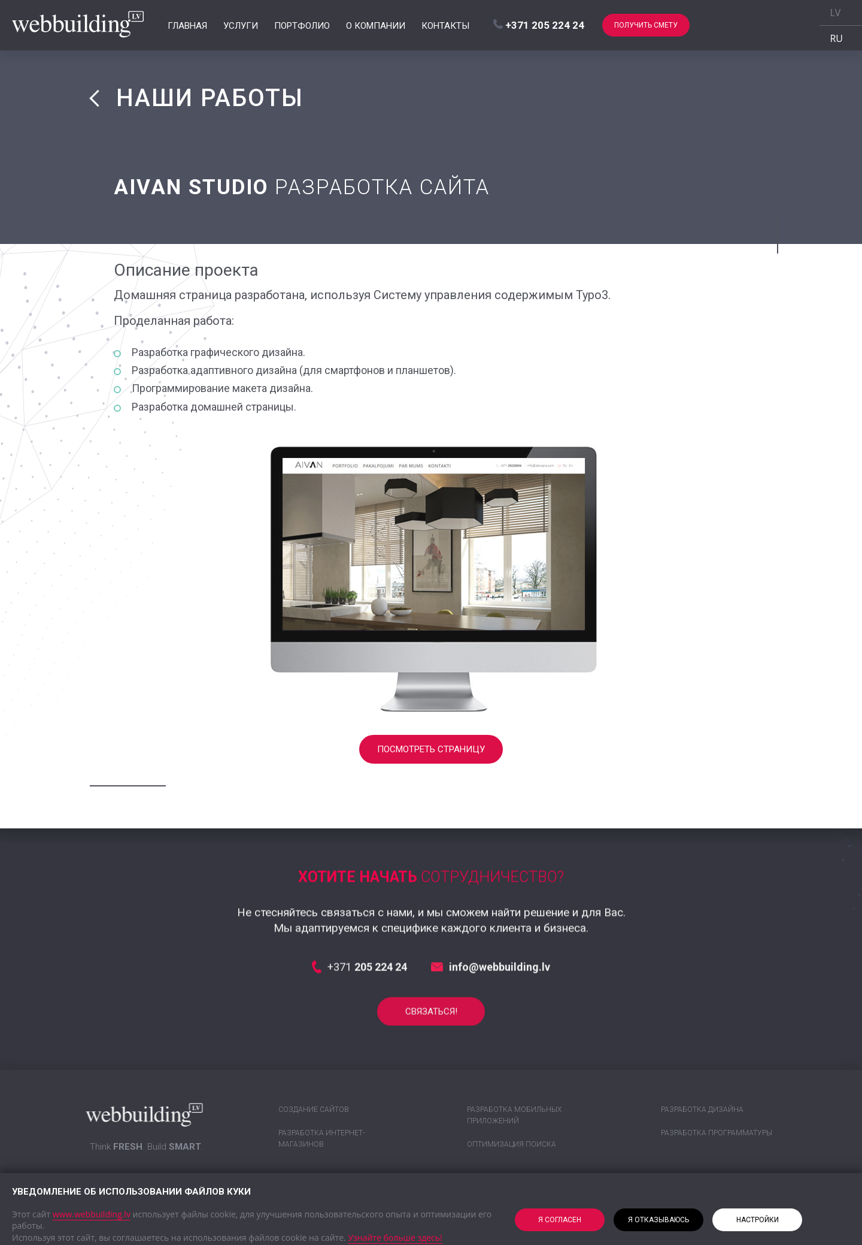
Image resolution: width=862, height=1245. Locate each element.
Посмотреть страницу (431, 749)
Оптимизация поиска (511, 1144)
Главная (187, 25)
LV (835, 12)
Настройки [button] (757, 1220)
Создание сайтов (313, 1109)
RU (836, 38)
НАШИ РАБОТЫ (196, 98)
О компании (375, 25)
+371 (538, 25)
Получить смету (646, 25)
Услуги (240, 25)
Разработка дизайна (702, 1109)
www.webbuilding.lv (91, 1214)
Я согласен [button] (559, 1220)
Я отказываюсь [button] (658, 1220)
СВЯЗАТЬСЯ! (431, 1037)
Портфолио (302, 25)
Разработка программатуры (716, 1133)
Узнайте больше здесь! (395, 1237)
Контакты (445, 25)
